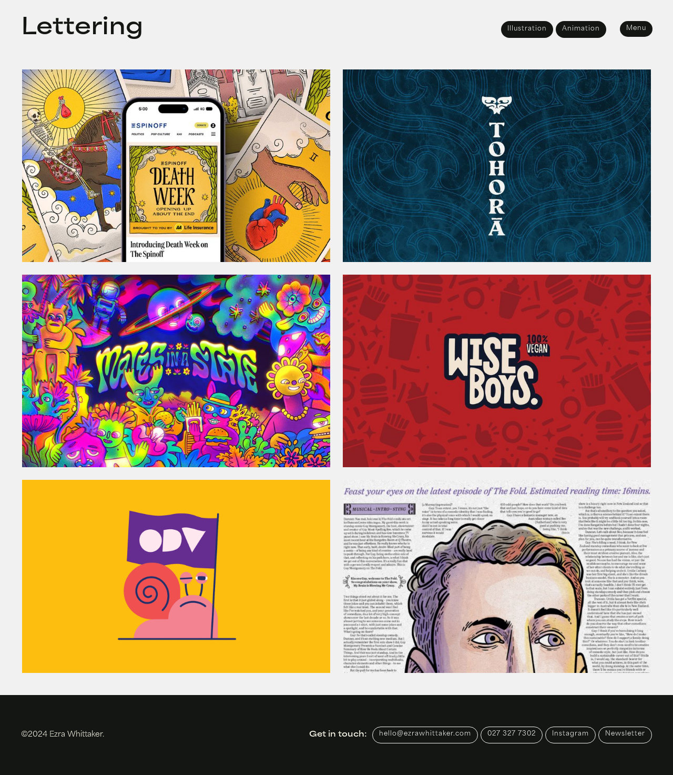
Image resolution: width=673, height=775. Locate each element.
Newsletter (625, 734)
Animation (581, 29)
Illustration (527, 29)
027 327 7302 (511, 734)
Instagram (570, 734)
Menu (636, 28)
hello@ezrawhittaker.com (425, 734)
